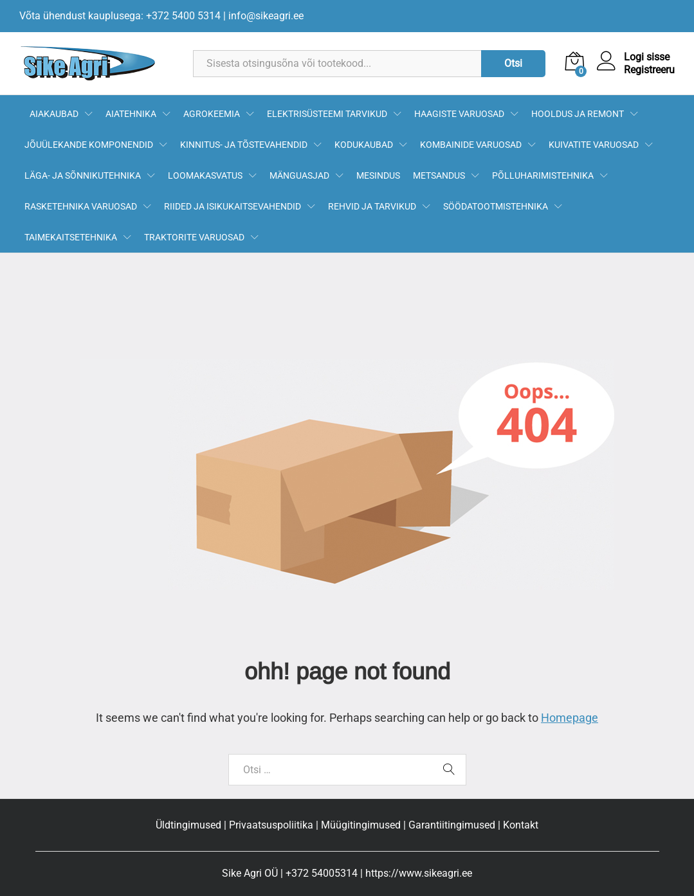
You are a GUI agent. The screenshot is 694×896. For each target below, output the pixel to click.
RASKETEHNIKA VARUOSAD (80, 206)
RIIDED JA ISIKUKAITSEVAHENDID (232, 206)
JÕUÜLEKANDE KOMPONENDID (88, 144)
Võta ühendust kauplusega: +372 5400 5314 (120, 16)
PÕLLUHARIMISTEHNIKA (543, 175)
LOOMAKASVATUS (205, 175)
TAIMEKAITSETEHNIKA (70, 237)
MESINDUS (378, 175)
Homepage (569, 717)
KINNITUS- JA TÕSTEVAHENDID (243, 144)
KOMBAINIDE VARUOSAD (471, 144)
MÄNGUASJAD (299, 175)
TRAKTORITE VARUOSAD (194, 237)
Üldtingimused (188, 825)
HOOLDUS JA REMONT (577, 113)
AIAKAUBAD (54, 113)
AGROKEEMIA (211, 113)
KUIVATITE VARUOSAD (594, 144)
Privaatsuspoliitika (271, 825)
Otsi (513, 63)
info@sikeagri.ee (266, 16)
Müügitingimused (361, 825)
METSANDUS (439, 175)
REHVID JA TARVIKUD (372, 206)
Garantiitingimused (451, 825)
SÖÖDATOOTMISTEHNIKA (495, 206)
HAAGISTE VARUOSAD (459, 113)
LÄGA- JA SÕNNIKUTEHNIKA (82, 175)
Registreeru (649, 70)
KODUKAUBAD (363, 144)
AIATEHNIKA (130, 113)
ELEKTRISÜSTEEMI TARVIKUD (327, 113)
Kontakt (520, 825)
